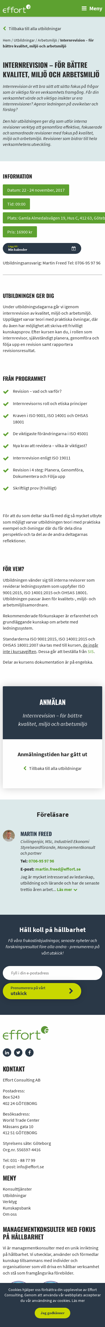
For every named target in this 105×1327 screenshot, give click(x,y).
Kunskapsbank (17, 1208)
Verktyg (10, 1201)
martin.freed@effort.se (58, 869)
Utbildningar (15, 1195)
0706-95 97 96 (88, 263)
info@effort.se (30, 1166)
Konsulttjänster (17, 1189)
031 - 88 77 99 (22, 1160)
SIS (91, 651)
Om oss (10, 1214)
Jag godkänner (52, 1313)
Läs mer (78, 1300)
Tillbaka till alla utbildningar (32, 28)
